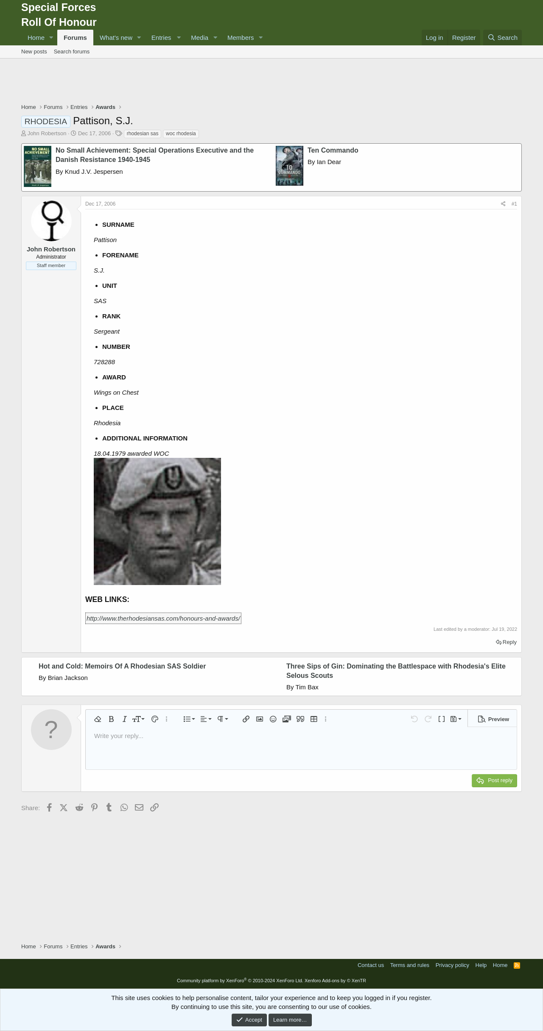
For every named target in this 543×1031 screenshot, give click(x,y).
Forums (75, 37)
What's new (116, 37)
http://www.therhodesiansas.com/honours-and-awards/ (163, 618)
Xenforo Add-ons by (335, 980)
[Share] (503, 204)
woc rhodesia (181, 134)
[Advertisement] (271, 82)
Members (240, 37)
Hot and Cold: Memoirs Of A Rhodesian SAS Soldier (122, 666)
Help (481, 965)
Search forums (72, 51)
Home (36, 37)
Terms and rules (409, 965)
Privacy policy (452, 965)
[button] (51, 37)
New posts (34, 51)
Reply (510, 642)
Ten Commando (333, 150)
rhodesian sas (143, 134)
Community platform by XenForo (240, 980)
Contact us (371, 965)
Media (199, 37)
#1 (514, 204)
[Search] (502, 37)
